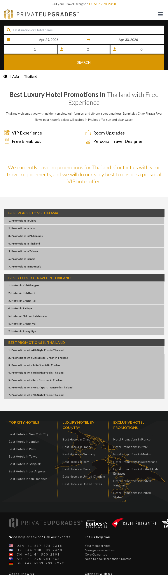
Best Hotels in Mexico (78, 455)
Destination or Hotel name (37, 24)
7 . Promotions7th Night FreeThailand (35, 381)
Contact (14, 573)
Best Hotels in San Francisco (28, 465)
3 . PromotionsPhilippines (25, 222)
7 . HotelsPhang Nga (22, 317)
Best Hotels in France (77, 433)
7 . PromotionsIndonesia (24, 252)
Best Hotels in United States (82, 470)
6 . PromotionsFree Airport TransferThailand (40, 373)
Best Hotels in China (77, 425)
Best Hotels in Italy (76, 447)
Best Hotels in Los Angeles (27, 457)
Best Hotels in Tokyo (23, 442)
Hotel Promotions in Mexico (132, 440)
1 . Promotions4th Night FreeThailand (35, 336)
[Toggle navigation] (160, 14)
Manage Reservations (100, 536)
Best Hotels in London (24, 427)
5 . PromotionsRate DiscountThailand (35, 366)
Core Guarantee (96, 540)
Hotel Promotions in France (131, 425)
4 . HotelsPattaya (20, 294)
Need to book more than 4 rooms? (108, 545)
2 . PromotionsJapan (22, 214)
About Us (15, 568)
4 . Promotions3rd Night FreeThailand (35, 358)
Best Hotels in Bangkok (25, 450)
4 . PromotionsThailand (24, 229)
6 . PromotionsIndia (21, 244)
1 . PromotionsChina (22, 206)
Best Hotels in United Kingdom (84, 462)
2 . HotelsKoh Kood (21, 279)
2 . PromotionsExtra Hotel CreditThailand (38, 343)
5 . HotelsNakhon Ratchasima (27, 302)
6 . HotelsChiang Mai (22, 309)
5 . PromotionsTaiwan (23, 237)
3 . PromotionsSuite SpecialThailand (34, 351)
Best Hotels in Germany (79, 440)
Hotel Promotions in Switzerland (135, 447)
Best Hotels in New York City (28, 420)
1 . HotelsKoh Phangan (23, 271)
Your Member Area (97, 531)
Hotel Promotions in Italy (130, 433)
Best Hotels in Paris (22, 435)
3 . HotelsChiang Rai (21, 286)
